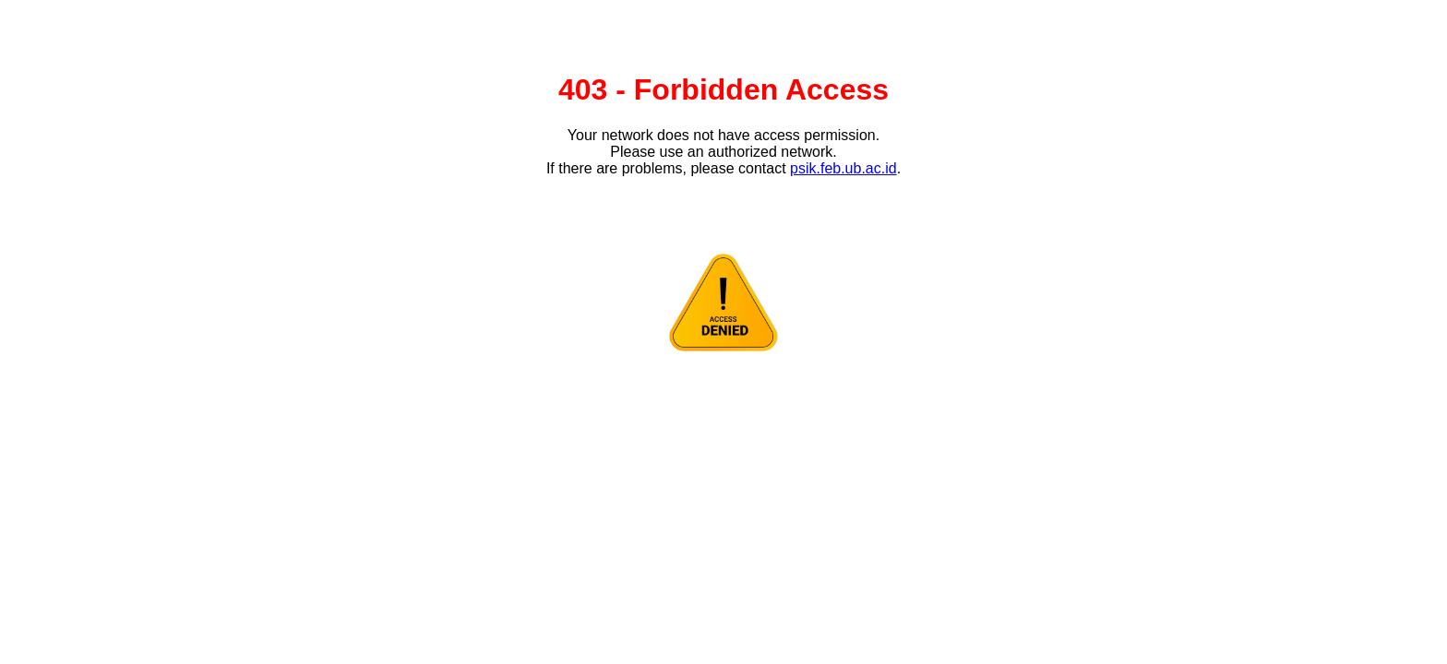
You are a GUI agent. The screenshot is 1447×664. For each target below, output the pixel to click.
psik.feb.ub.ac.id (843, 168)
